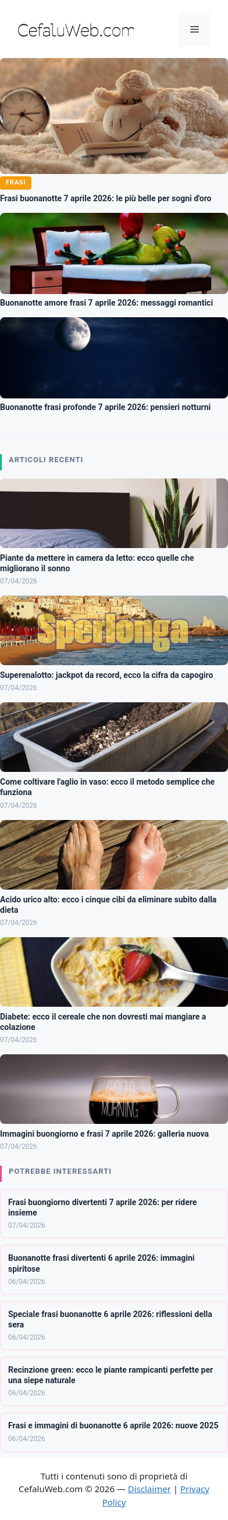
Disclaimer (149, 1488)
